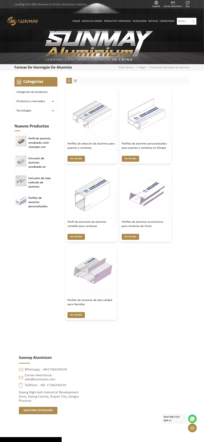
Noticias (153, 21)
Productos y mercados (117, 21)
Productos (80, 358)
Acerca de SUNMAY (92, 21)
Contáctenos (167, 21)
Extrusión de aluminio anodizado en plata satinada (37, 163)
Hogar (76, 21)
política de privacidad (149, 431)
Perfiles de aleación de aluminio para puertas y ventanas (85, 136)
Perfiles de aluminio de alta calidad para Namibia (126, 202)
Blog (76, 380)
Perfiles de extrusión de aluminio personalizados (122, 411)
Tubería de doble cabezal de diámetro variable (122, 402)
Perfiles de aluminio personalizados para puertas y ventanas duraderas (38, 202)
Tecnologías (139, 21)
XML (128, 431)
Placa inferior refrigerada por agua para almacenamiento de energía (124, 380)
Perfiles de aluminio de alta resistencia (124, 392)
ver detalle (76, 146)
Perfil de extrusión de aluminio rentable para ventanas (169, 136)
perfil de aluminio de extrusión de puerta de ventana (121, 366)
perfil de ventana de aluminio (120, 354)
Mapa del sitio (113, 431)
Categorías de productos (32, 92)
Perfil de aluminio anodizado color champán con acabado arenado (39, 143)
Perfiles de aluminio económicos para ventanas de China (82, 202)
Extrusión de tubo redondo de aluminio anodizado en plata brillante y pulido (39, 183)
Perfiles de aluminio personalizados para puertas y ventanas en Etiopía (126, 136)
